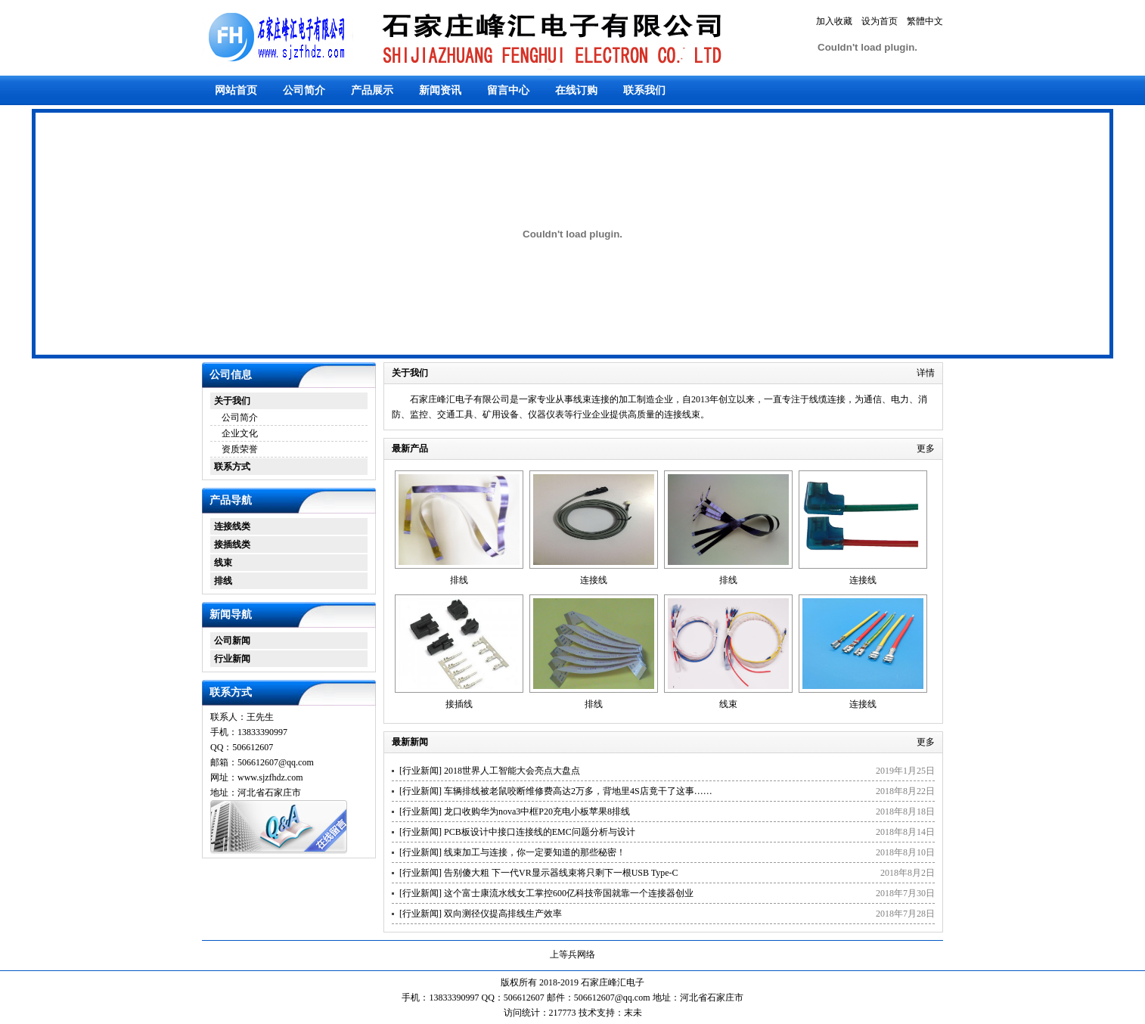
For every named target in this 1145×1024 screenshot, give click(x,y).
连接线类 (232, 526)
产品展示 (372, 90)
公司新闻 (232, 640)
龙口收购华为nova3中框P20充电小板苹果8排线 (537, 811)
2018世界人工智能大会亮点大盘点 (512, 770)
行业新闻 (232, 658)
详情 (926, 373)
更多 (926, 448)
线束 (223, 562)
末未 (633, 1012)
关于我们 (232, 401)
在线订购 (576, 90)
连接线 (593, 580)
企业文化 (240, 433)
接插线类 (232, 544)
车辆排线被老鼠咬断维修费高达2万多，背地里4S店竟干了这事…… (578, 791)
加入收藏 (834, 21)
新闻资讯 (440, 90)
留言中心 (508, 90)
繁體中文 (925, 21)
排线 (223, 581)
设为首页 (879, 21)
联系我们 (644, 90)
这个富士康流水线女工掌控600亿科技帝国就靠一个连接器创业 (569, 893)
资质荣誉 (240, 449)
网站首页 (236, 90)
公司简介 (304, 90)
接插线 (459, 704)
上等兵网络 (572, 954)
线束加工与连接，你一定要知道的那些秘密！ (534, 852)
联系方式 (232, 466)
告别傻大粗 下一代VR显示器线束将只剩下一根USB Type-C (561, 872)
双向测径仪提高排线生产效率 (503, 913)
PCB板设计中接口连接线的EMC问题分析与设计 (539, 832)
